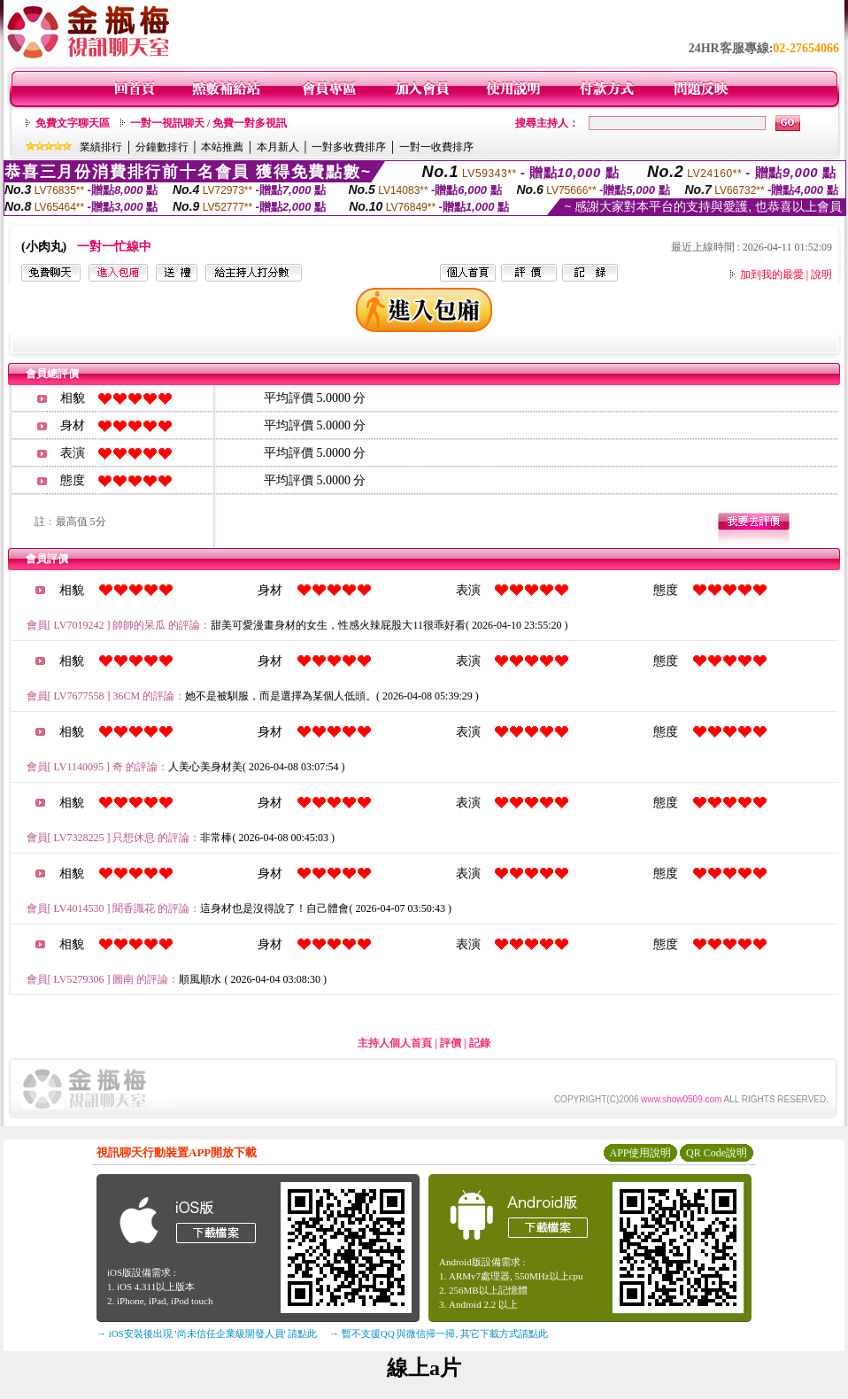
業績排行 (101, 147)
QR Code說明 (716, 1153)
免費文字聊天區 (72, 123)
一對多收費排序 (349, 147)
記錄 (479, 1043)
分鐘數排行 (162, 147)
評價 (450, 1043)
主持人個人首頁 (395, 1043)
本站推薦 (222, 147)
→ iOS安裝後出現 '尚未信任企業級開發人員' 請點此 (206, 1333)
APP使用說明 (640, 1153)
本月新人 (278, 147)
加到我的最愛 (772, 274)
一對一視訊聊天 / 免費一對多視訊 (208, 123)
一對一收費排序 (436, 147)
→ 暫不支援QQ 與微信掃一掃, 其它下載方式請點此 (438, 1333)
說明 (821, 274)
